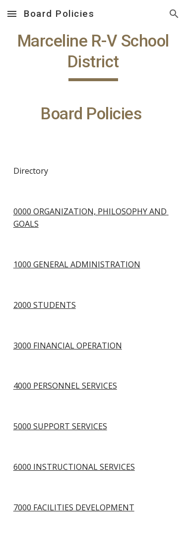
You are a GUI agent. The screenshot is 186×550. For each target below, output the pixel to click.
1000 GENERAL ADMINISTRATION (76, 264)
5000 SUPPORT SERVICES (60, 426)
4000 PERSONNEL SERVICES (65, 385)
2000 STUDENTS (44, 305)
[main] (93, 82)
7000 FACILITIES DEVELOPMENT (73, 507)
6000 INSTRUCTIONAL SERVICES (74, 466)
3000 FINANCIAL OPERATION (67, 345)
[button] (12, 13)
